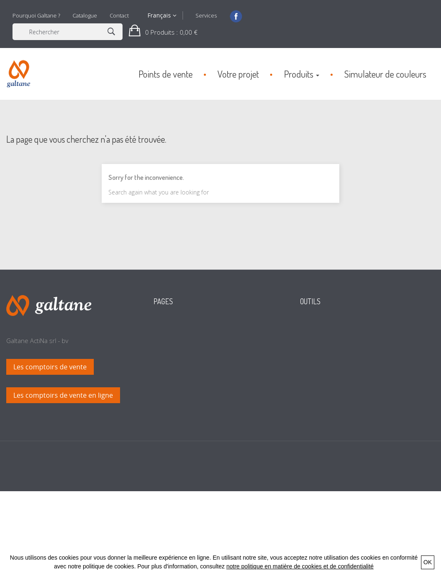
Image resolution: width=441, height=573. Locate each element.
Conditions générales (191, 428)
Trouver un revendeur (338, 341)
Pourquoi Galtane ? (36, 15)
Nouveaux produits (187, 328)
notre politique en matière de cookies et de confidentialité (299, 566)
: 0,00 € (170, 32)
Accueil (170, 341)
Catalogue (85, 15)
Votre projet (178, 353)
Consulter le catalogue (338, 328)
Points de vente (183, 366)
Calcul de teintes (184, 403)
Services (206, 15)
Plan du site (177, 453)
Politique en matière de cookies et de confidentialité (210, 472)
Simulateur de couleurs (194, 391)
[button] (163, 31)
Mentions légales (184, 441)
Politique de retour (187, 491)
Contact (119, 15)
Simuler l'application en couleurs (353, 353)
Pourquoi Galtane (185, 378)
